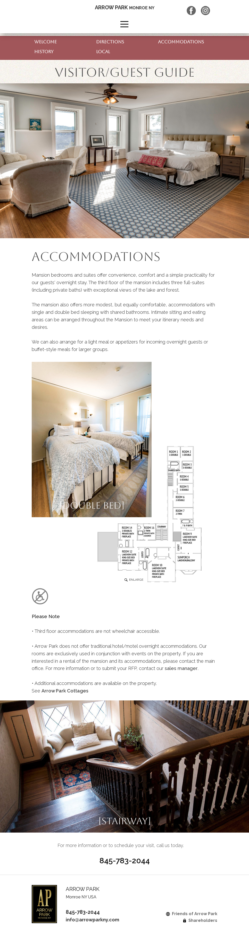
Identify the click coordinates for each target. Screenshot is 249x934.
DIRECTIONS (110, 41)
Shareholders (200, 920)
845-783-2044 (83, 912)
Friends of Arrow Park (191, 913)
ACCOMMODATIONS (181, 41)
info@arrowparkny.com (92, 919)
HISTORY (43, 51)
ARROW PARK (124, 7)
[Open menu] (124, 24)
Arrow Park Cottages (65, 690)
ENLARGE (133, 579)
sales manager (181, 668)
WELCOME (45, 41)
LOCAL (103, 51)
